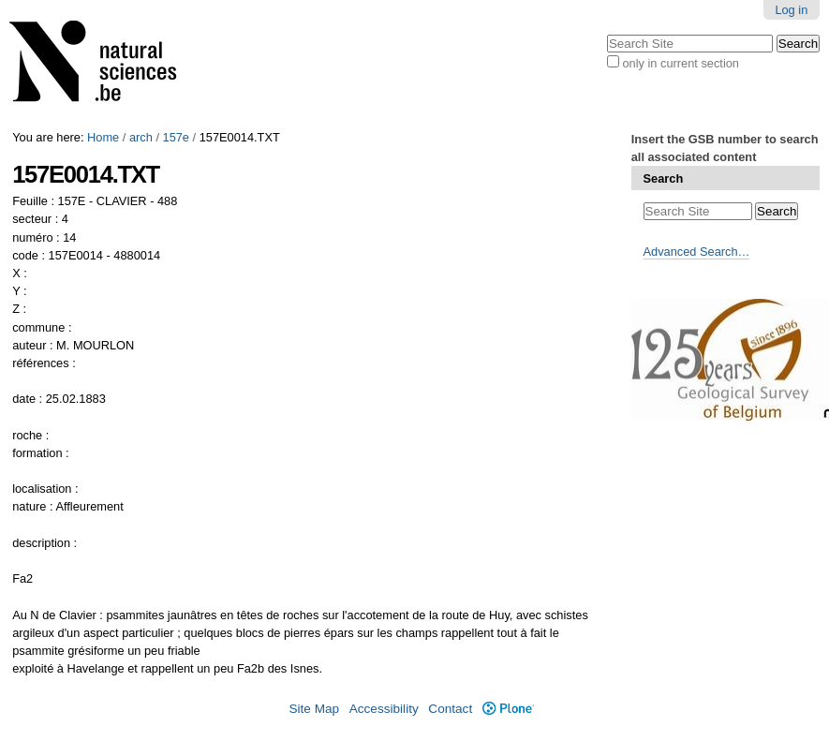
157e (176, 137)
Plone (508, 709)
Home (103, 137)
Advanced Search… (697, 252)
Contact (450, 709)
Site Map (314, 709)
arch (141, 137)
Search (664, 178)
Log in (791, 10)
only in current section (680, 63)
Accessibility (384, 709)
